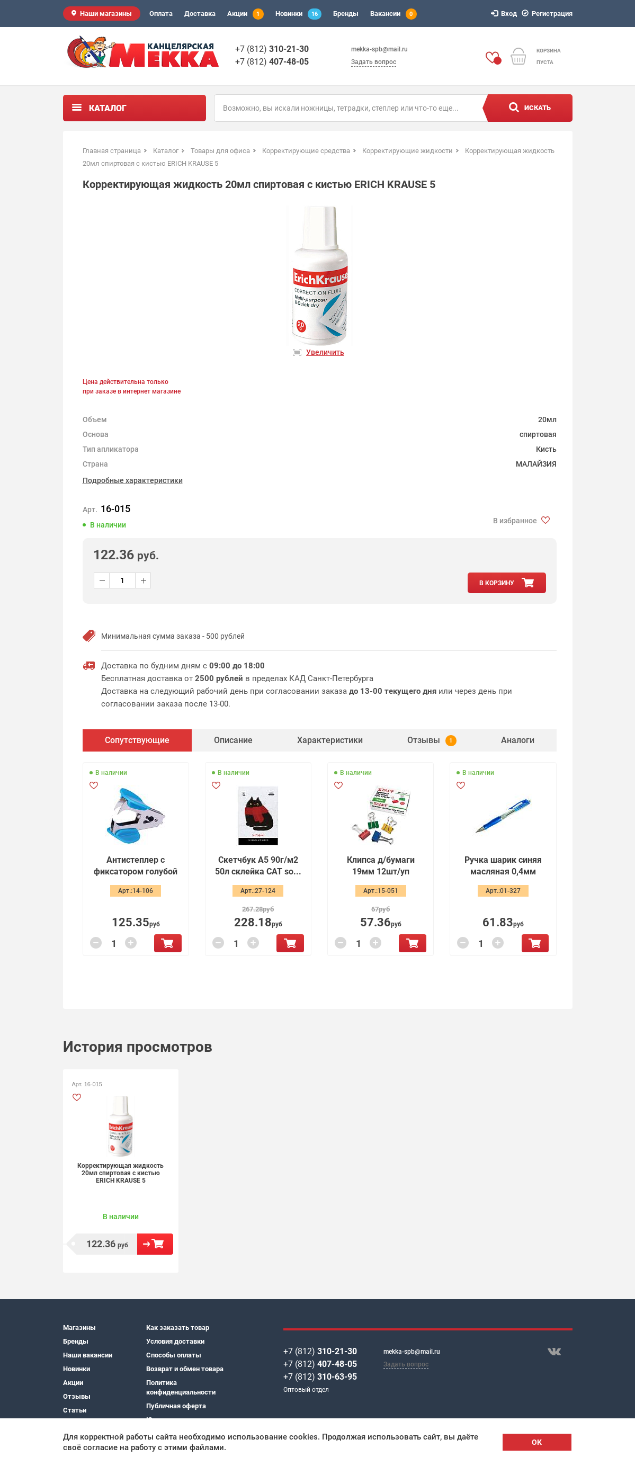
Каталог (108, 108)
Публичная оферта (176, 1406)
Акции (245, 14)
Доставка (200, 13)
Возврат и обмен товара (184, 1369)
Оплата (161, 13)
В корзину (167, 943)
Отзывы (77, 1396)
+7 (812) (272, 49)
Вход (505, 13)
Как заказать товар (177, 1327)
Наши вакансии (87, 1355)
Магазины (79, 1327)
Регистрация (549, 13)
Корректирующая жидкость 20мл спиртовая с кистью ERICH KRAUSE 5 (120, 1173)
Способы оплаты (173, 1355)
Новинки (298, 14)
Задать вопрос (373, 62)
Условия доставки (175, 1341)
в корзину (496, 583)
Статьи (74, 1410)
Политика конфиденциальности (181, 1387)
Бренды (346, 13)
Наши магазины (106, 13)
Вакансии (393, 14)
